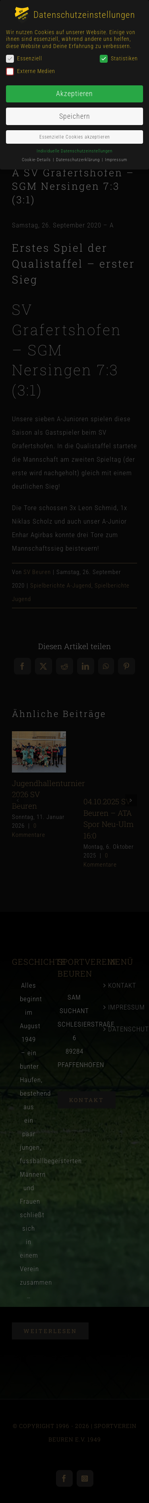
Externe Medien (30, 71)
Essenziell (24, 58)
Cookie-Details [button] (37, 159)
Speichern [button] (74, 116)
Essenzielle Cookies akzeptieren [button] (74, 137)
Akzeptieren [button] (74, 94)
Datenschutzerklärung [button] (78, 159)
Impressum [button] (116, 159)
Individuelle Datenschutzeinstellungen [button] (74, 151)
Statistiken (119, 58)
